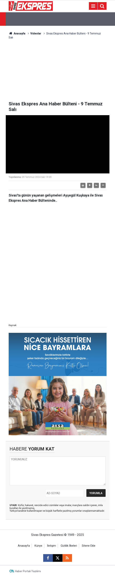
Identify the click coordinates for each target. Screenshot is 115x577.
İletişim (51, 545)
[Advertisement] (58, 72)
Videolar (35, 33)
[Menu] (93, 6)
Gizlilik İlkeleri (69, 545)
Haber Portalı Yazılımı (28, 571)
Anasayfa (17, 33)
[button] (89, 185)
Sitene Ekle (88, 545)
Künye (38, 545)
